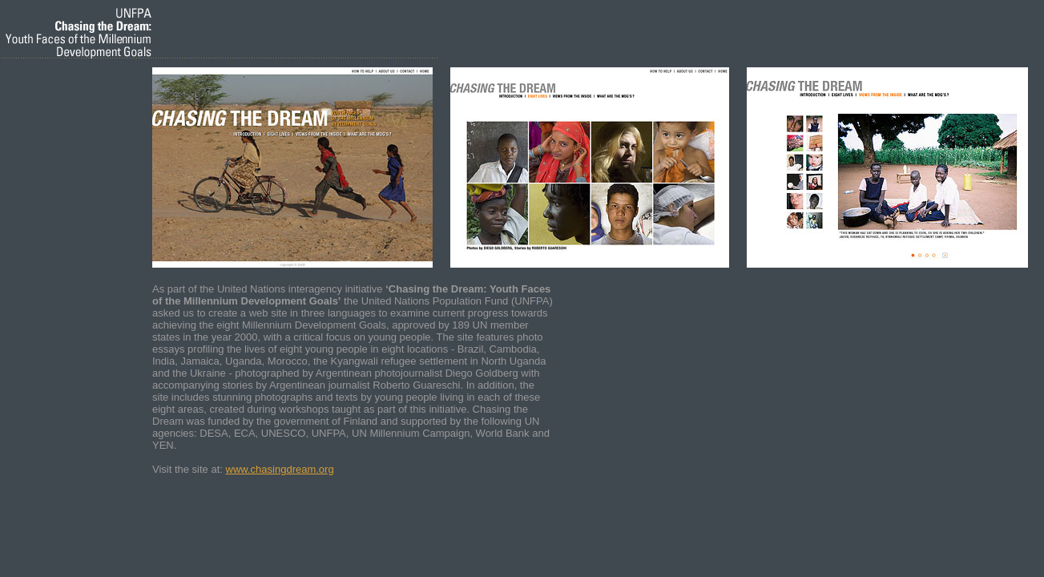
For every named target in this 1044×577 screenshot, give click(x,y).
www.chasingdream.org (280, 469)
